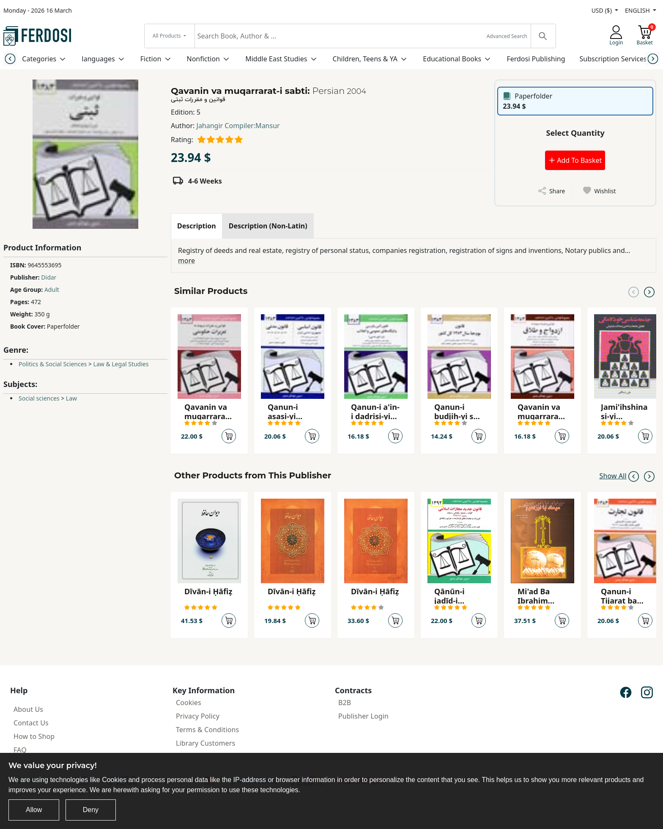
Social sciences (39, 398)
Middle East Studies (276, 58)
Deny (91, 809)
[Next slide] (653, 59)
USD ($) (603, 10)
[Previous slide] (10, 59)
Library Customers (205, 743)
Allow (34, 809)
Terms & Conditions (207, 729)
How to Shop (34, 736)
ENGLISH (638, 10)
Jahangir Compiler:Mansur (238, 125)
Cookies (188, 702)
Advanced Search (507, 36)
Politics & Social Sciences (53, 364)
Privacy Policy (197, 716)
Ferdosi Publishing (536, 58)
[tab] (196, 226)
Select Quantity (575, 133)
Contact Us (31, 722)
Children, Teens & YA (365, 58)
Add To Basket (575, 160)
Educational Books (452, 58)
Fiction (151, 58)
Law (71, 398)
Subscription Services (613, 58)
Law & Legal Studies (121, 364)
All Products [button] (167, 35)
